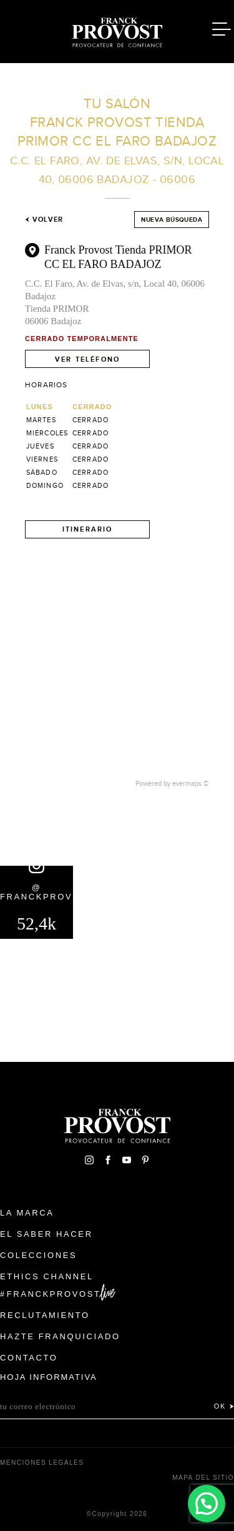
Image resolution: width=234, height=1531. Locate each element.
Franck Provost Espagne (117, 29)
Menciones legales (42, 1462)
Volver (44, 219)
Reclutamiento (45, 1315)
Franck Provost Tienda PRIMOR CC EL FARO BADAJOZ (118, 257)
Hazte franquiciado (60, 1336)
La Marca (27, 1212)
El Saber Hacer (46, 1234)
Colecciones (38, 1255)
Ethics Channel (47, 1276)
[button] (206, 1503)
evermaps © (190, 783)
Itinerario (87, 529)
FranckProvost (54, 1294)
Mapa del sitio (203, 1477)
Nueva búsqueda (171, 219)
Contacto (29, 1357)
